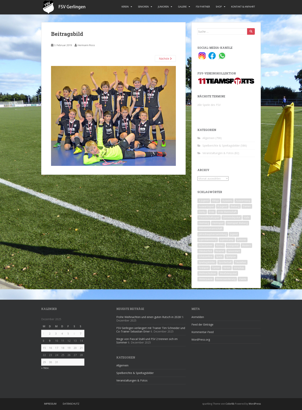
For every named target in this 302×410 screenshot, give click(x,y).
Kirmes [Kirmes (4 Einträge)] (220, 245)
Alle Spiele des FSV (209, 105)
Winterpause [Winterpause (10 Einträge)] (206, 279)
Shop (219, 6)
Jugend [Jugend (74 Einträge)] (234, 234)
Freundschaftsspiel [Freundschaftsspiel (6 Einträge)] (209, 217)
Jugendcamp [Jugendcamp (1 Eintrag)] (227, 239)
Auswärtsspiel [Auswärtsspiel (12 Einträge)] (206, 206)
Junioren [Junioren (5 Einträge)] (241, 239)
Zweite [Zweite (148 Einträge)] (242, 279)
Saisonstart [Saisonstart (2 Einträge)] (234, 251)
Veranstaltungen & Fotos (218, 153)
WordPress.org (200, 339)
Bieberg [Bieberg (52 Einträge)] (235, 206)
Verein (125, 6)
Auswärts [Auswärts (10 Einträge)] (227, 200)
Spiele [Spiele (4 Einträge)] (219, 256)
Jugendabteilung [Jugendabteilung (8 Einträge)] (207, 239)
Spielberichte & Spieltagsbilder (221, 145)
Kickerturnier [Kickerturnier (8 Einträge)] (206, 245)
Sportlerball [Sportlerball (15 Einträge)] (225, 262)
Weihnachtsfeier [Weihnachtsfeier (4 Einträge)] (207, 273)
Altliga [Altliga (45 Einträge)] (215, 200)
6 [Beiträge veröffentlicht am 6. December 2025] (74, 333)
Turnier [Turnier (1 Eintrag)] (216, 267)
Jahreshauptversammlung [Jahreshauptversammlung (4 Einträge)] (213, 234)
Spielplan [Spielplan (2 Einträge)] (231, 256)
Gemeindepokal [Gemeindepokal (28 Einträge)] (231, 217)
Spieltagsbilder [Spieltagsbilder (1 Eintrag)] (207, 262)
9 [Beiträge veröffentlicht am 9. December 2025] (49, 341)
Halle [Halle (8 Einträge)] (246, 217)
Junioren (163, 6)
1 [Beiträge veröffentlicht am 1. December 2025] (43, 333)
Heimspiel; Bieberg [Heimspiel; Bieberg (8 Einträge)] (237, 223)
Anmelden (197, 317)
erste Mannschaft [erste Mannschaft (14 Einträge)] (227, 211)
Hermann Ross (86, 45)
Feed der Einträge (202, 324)
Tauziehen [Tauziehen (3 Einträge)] (240, 262)
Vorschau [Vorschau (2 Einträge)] (239, 267)
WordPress (255, 403)
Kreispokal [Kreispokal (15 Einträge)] (233, 245)
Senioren (143, 6)
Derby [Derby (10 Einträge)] (202, 211)
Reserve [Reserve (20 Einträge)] (220, 251)
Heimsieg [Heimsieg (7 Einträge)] (204, 223)
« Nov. (45, 368)
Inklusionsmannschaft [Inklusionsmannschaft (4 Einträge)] (210, 228)
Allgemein (208, 138)
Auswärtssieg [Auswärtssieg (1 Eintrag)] (243, 200)
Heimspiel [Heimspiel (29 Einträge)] (217, 223)
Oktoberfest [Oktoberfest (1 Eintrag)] (205, 251)
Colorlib (230, 403)
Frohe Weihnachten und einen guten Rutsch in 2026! (148, 317)
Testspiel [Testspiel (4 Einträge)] (204, 267)
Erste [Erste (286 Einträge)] (211, 211)
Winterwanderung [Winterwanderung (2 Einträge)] (226, 279)
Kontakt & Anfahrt (243, 6)
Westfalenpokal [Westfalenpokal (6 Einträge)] (228, 273)
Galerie (182, 6)
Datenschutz (71, 403)
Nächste (165, 58)
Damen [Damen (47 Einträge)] (247, 206)
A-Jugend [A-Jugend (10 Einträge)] (204, 200)
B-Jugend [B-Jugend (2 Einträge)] (222, 206)
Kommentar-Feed (202, 332)
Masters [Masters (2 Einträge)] (246, 245)
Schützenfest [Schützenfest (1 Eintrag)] (205, 256)
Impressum (50, 403)
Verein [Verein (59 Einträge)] (226, 267)
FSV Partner (203, 6)
